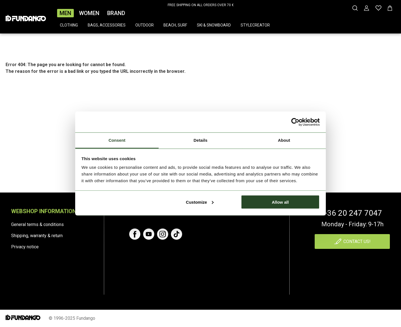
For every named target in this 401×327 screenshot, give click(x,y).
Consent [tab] (117, 140)
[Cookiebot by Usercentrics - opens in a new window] (295, 122)
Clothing (69, 25)
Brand (116, 13)
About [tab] (284, 140)
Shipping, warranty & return (37, 235)
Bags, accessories (107, 25)
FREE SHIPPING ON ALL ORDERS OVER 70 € (201, 5)
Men (65, 13)
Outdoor (144, 25)
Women (89, 13)
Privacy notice (25, 246)
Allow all (280, 201)
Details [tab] (200, 140)
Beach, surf (175, 25)
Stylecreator (255, 25)
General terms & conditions (37, 224)
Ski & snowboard (214, 25)
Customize (200, 201)
